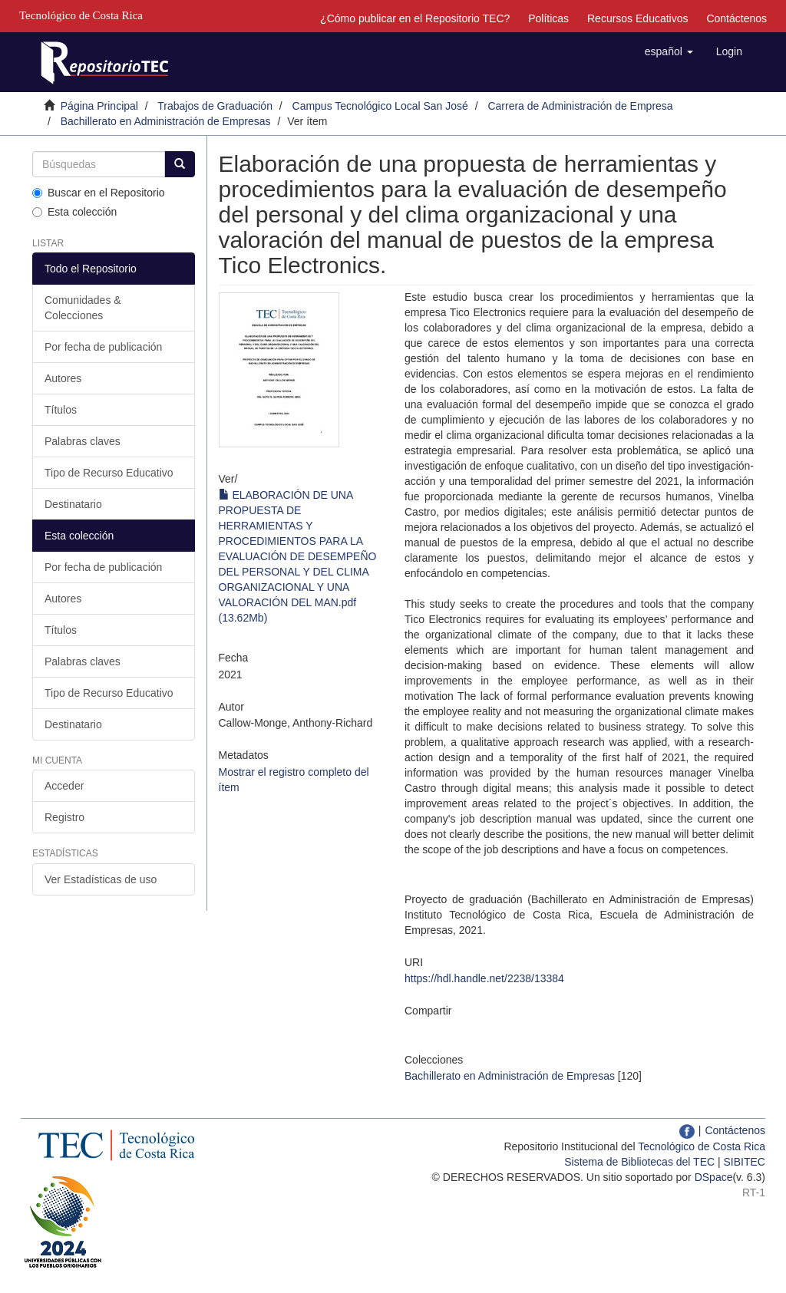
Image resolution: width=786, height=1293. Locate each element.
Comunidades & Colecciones (83, 308)
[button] (669, 51)
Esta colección (74, 212)
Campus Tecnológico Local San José (380, 106)
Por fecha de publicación (103, 347)
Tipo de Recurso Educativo (109, 473)
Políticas (548, 18)
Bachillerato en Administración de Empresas (166, 121)
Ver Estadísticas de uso (101, 879)
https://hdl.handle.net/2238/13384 (484, 978)
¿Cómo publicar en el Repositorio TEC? (415, 18)
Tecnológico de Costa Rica (701, 1146)
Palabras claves (83, 441)
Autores (63, 378)
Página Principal (99, 106)
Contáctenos (736, 18)
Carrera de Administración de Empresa (579, 106)
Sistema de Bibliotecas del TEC (639, 1162)
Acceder (64, 786)
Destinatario (73, 504)
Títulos (61, 410)
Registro (64, 817)
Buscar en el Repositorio (98, 192)
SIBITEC (744, 1162)
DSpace (714, 1177)
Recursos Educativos (638, 18)
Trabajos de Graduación (214, 106)
